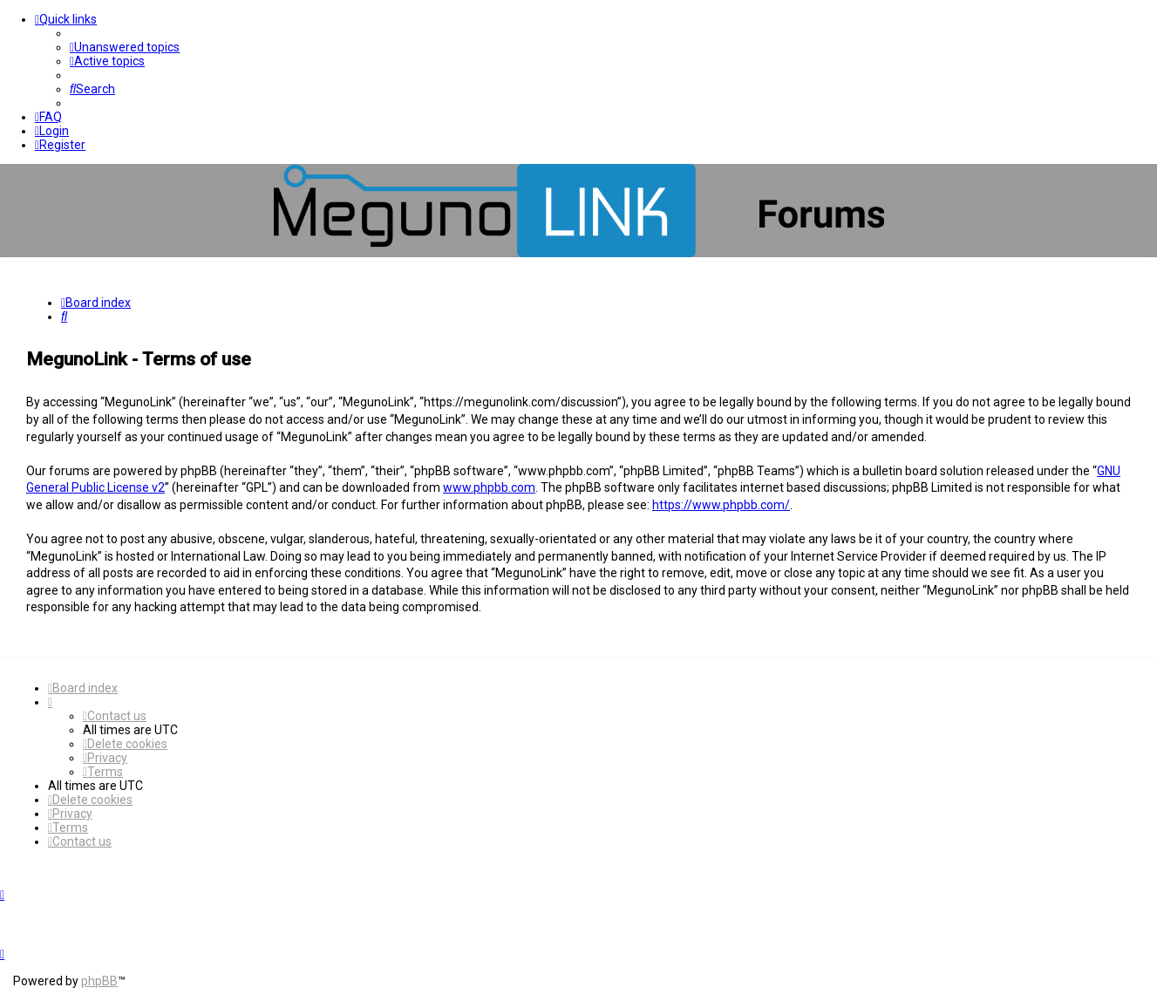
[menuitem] (125, 47)
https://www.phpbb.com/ (721, 505)
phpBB (99, 981)
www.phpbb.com (489, 487)
